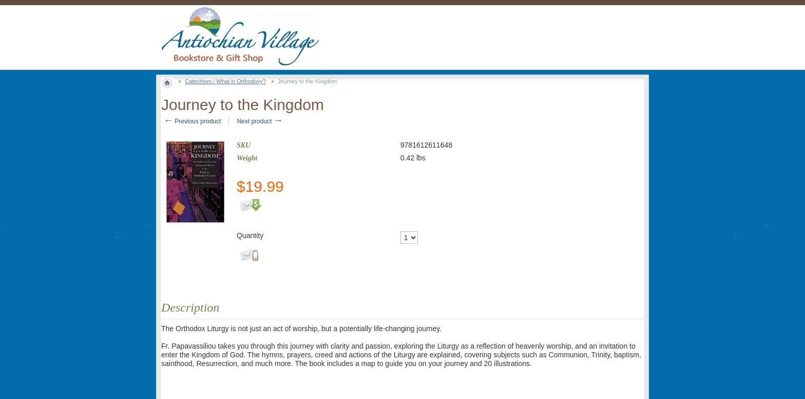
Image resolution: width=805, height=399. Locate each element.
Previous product (192, 121)
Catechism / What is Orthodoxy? (225, 81)
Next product (259, 121)
